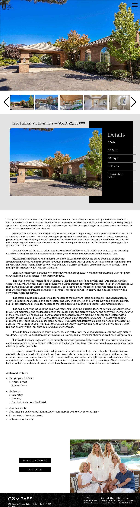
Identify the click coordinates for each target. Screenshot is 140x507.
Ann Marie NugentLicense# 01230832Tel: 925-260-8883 (109, 500)
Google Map (35, 469)
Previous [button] (7, 102)
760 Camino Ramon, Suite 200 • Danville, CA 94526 (29, 504)
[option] (22, 102)
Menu (135, 5)
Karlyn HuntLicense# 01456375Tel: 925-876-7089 (126, 500)
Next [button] (133, 102)
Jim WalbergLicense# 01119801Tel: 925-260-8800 (91, 500)
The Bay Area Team (8, 6)
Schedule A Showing (35, 460)
